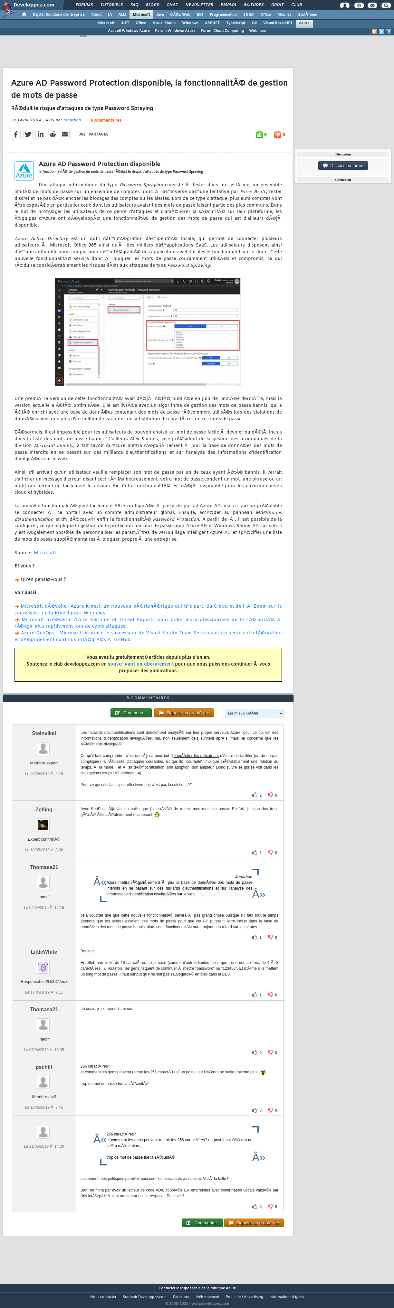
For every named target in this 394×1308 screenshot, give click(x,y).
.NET (125, 23)
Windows (190, 23)
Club (296, 5)
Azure (304, 23)
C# (254, 23)
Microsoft (141, 15)
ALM (122, 15)
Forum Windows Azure (175, 31)
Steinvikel (44, 745)
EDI (200, 15)
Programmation (223, 15)
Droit (277, 5)
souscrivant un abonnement (141, 669)
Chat (172, 5)
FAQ (134, 5)
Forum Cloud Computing (222, 31)
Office (265, 15)
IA (110, 15)
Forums (84, 5)
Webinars (257, 31)
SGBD (248, 15)
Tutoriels (111, 5)
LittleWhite (44, 964)
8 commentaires (106, 124)
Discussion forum (343, 165)
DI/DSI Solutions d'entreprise (59, 15)
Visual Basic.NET (278, 23)
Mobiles (284, 15)
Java (160, 15)
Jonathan (72, 124)
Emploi (228, 5)
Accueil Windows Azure (129, 31)
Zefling (43, 821)
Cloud (96, 15)
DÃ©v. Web (180, 15)
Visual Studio (164, 23)
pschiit (44, 1079)
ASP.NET (212, 23)
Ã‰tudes (253, 5)
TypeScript (235, 23)
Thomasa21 (44, 879)
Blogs (152, 5)
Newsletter (199, 5)
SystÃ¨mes (307, 15)
